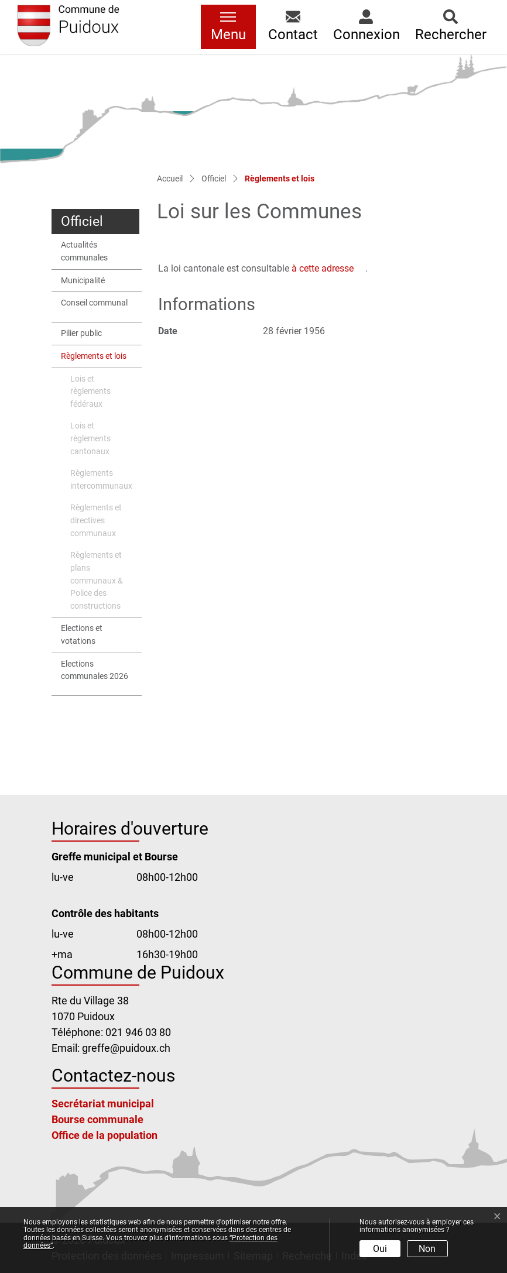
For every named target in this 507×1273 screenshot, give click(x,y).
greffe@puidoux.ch (126, 1048)
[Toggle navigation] (228, 27)
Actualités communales (84, 251)
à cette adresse (328, 268)
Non (427, 1248)
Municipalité (83, 281)
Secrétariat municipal (103, 1103)
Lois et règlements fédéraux (90, 391)
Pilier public (81, 333)
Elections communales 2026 (94, 670)
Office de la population (104, 1135)
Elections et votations (81, 634)
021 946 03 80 (138, 1032)
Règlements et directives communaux (96, 520)
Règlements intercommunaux (101, 479)
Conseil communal (94, 303)
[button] (293, 27)
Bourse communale (97, 1119)
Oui (380, 1248)
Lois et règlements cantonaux (90, 438)
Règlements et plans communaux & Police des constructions (96, 580)
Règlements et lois (93, 359)
